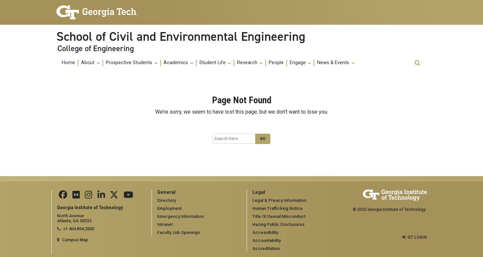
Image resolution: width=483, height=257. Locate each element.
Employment (169, 208)
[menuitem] (68, 63)
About (90, 62)
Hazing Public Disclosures (278, 224)
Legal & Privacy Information (279, 200)
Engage (300, 62)
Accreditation (266, 248)
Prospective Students (132, 62)
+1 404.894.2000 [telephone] (78, 228)
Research (250, 62)
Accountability (266, 240)
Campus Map (75, 239)
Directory (166, 200)
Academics (178, 62)
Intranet (165, 224)
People (276, 62)
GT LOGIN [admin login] (417, 237)
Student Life (215, 62)
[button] (417, 63)
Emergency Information (180, 216)
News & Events (335, 62)
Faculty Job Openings (178, 232)
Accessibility (265, 232)
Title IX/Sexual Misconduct (278, 216)
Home (68, 62)
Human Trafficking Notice (277, 208)
